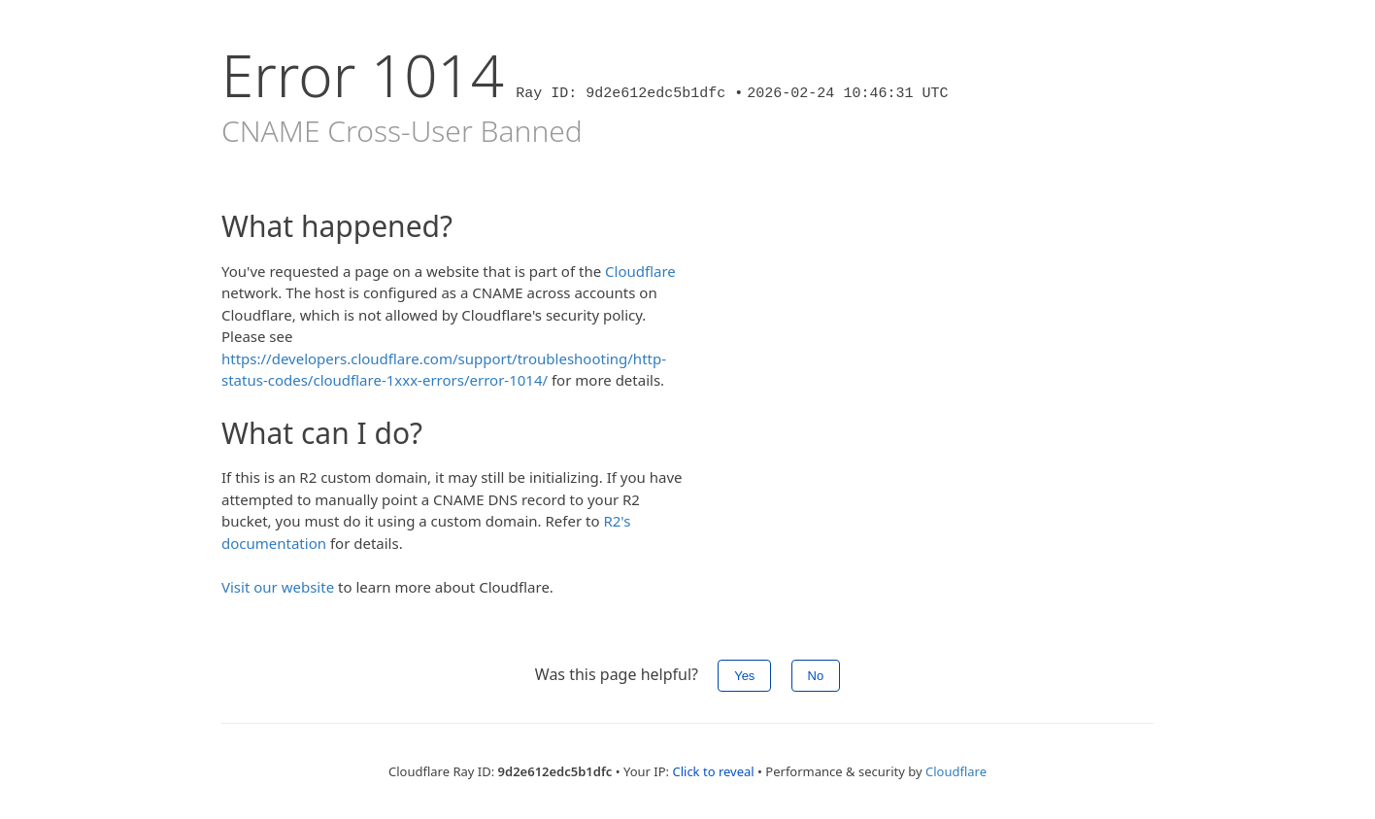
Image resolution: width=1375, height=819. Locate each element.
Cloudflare (640, 271)
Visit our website (277, 587)
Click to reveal (713, 771)
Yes (744, 675)
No (816, 675)
